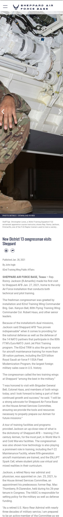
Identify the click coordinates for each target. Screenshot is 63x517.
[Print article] (6, 251)
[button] (5, 7)
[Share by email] (13, 251)
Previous (3, 111)
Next (60, 111)
